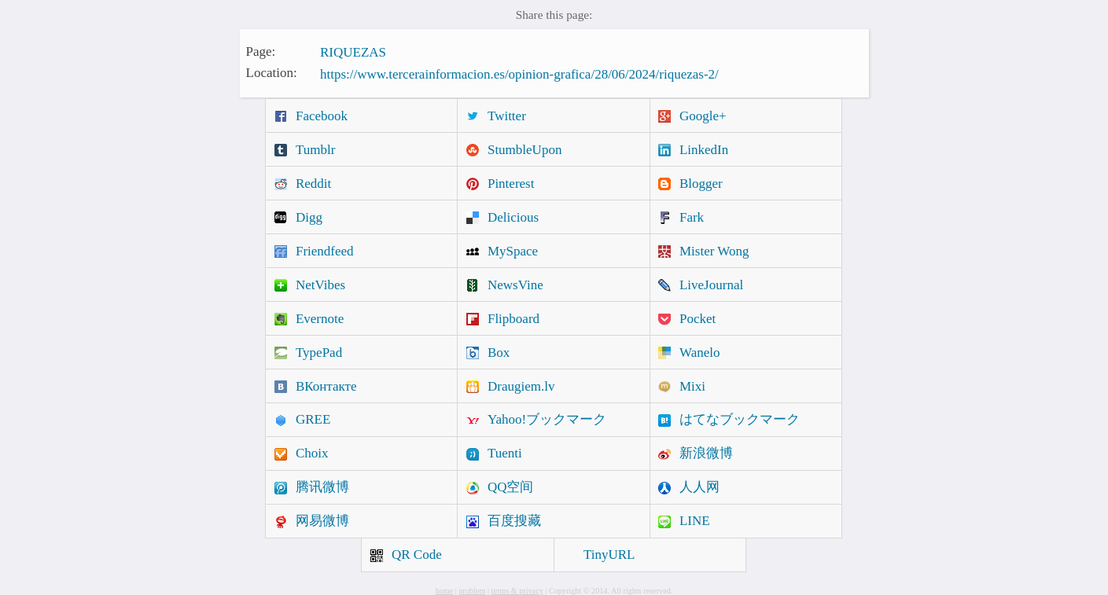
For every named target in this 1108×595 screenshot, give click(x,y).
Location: (271, 72)
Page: (261, 50)
